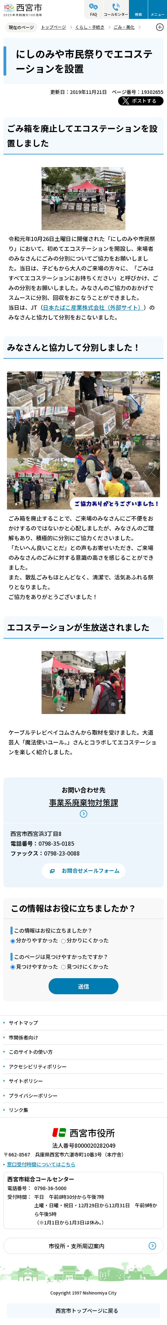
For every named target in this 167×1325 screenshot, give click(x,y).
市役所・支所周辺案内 (76, 1246)
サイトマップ (23, 1022)
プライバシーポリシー (33, 1095)
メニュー (158, 14)
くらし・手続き (89, 27)
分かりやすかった (37, 940)
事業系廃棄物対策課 (83, 802)
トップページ (53, 27)
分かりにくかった (88, 940)
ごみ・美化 (124, 27)
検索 (138, 14)
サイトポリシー (26, 1080)
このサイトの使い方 (31, 1051)
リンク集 (18, 1109)
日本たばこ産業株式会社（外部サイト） (93, 307)
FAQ (93, 14)
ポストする (144, 100)
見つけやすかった (37, 966)
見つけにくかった (88, 966)
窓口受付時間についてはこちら (41, 1164)
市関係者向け (23, 1037)
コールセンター (116, 14)
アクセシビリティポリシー (38, 1066)
